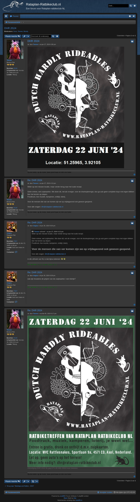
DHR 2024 (10, 28)
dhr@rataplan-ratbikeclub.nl (52, 207)
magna (9, 233)
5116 (15, 68)
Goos (15, 31)
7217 (15, 241)
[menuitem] (14, 16)
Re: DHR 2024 (34, 180)
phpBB (62, 496)
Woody (26, 31)
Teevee (20, 31)
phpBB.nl (79, 500)
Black (65, 498)
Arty (75, 498)
